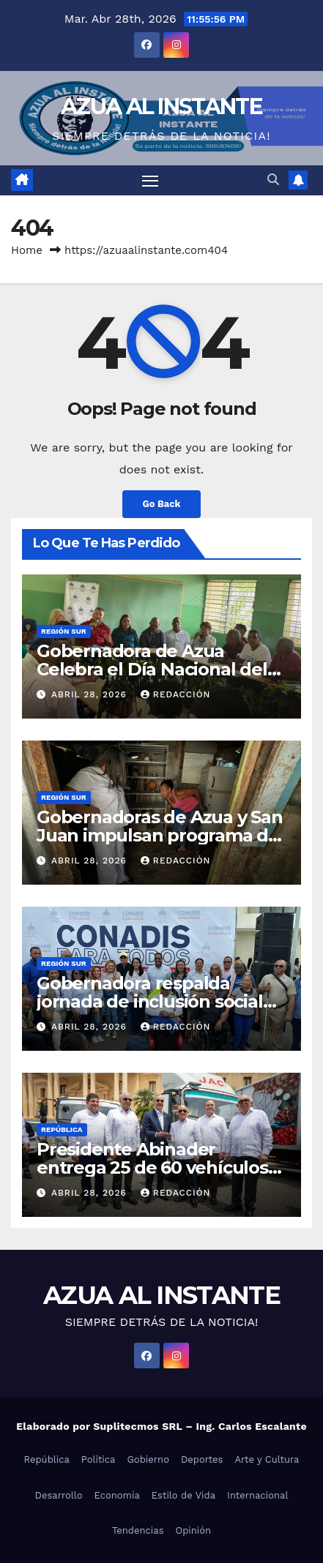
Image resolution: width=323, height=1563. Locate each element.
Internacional (257, 1495)
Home (26, 250)
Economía (117, 1495)
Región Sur (63, 631)
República (62, 1129)
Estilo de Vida (183, 1495)
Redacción (176, 694)
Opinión (194, 1530)
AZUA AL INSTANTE (161, 106)
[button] (273, 180)
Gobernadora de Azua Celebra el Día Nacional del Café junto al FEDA (152, 669)
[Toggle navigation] (150, 180)
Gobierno (147, 1459)
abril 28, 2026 (90, 694)
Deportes (202, 1459)
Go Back (162, 503)
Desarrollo (59, 1495)
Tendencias (138, 1530)
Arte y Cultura (266, 1459)
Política (98, 1459)
